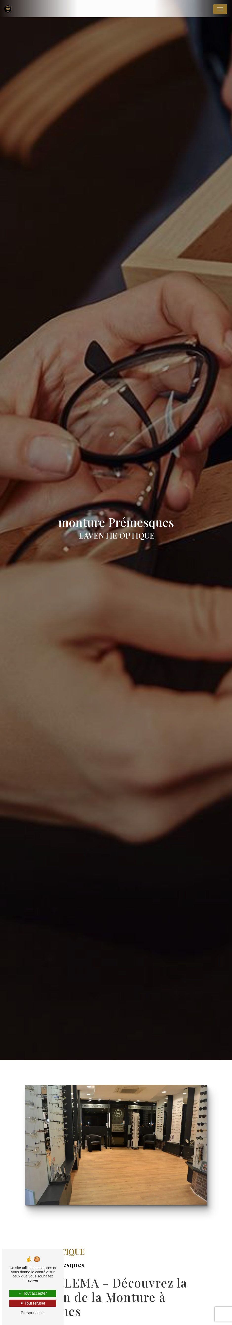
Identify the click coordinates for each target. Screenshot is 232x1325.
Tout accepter (33, 1293)
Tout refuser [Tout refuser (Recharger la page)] (32, 1303)
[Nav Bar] (220, 9)
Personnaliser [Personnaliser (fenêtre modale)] (33, 1313)
